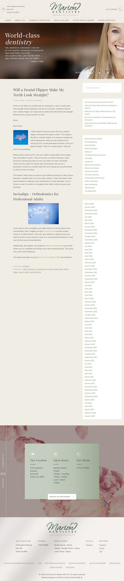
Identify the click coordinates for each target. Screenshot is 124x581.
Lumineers (89, 161)
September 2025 (91, 213)
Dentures (88, 152)
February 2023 (90, 301)
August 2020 (89, 399)
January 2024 (90, 266)
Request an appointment (62, 501)
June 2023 (88, 288)
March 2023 (89, 298)
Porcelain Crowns (91, 171)
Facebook (89, 545)
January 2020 (90, 416)
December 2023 (91, 269)
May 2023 (88, 292)
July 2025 (88, 217)
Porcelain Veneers (92, 174)
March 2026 (89, 204)
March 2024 (89, 259)
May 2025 (88, 220)
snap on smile (24, 272)
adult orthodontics (30, 269)
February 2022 (90, 341)
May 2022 (88, 331)
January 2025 (90, 226)
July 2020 (88, 403)
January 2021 (90, 383)
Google (101, 548)
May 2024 (88, 253)
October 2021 (90, 354)
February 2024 (90, 262)
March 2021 (89, 377)
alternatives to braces (45, 269)
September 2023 (91, 279)
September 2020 (91, 396)
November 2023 (91, 272)
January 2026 (90, 207)
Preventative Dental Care (94, 178)
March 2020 (89, 409)
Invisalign (48, 231)
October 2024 (90, 236)
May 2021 (88, 370)
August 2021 (89, 360)
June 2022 (88, 328)
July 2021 (88, 364)
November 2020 (91, 390)
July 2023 (88, 285)
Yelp (100, 552)
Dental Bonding (91, 142)
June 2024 (88, 249)
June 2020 (88, 406)
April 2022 (89, 334)
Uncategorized (90, 191)
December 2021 (91, 347)
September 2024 (91, 239)
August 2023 (89, 282)
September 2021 (91, 357)
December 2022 (91, 308)
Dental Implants (91, 148)
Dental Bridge (90, 145)
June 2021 (88, 367)
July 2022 (88, 324)
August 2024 (89, 243)
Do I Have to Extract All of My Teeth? (99, 102)
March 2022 (89, 337)
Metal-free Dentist (92, 168)
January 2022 (90, 344)
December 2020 (91, 386)
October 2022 (90, 315)
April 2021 (89, 373)
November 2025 (91, 210)
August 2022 (89, 321)
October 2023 (90, 275)
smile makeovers (91, 181)
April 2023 (89, 295)
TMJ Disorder (90, 187)
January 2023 (90, 305)
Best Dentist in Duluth (93, 138)
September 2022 (91, 318)
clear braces (58, 269)
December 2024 (91, 230)
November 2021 (91, 350)
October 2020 (90, 393)
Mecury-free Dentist (92, 165)
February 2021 (90, 380)
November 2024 (91, 233)
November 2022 (91, 311)
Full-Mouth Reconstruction (95, 155)
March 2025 (89, 223)
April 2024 (89, 256)
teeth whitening (54, 246)
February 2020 (90, 413)
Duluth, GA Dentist (48, 257)
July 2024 (88, 246)
